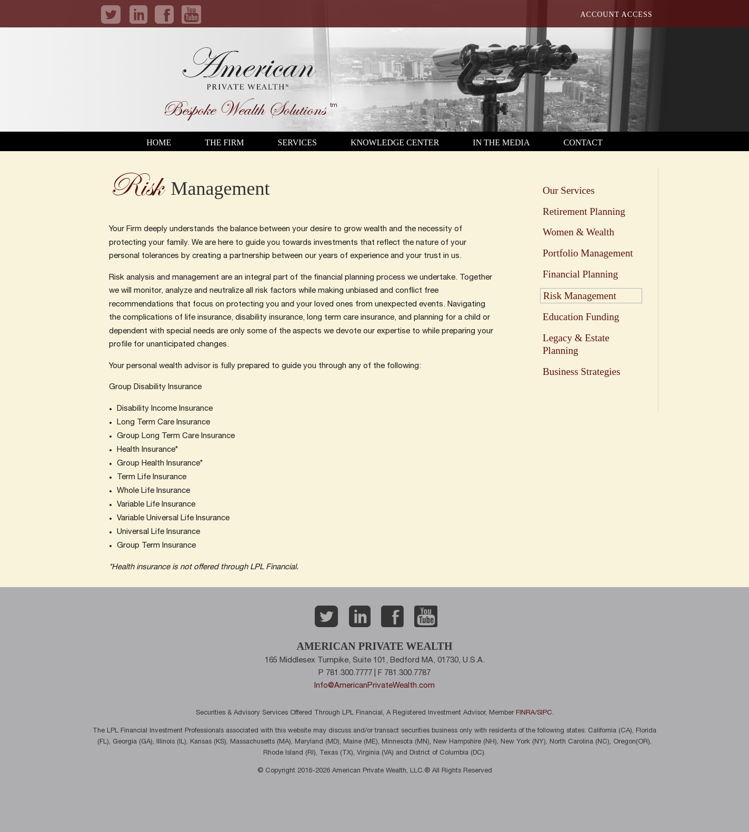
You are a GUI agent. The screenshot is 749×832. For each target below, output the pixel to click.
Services (297, 142)
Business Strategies (581, 371)
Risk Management (579, 295)
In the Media (501, 142)
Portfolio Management (588, 253)
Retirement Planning (584, 211)
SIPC (544, 713)
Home (158, 142)
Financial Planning (580, 274)
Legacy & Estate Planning (576, 344)
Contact (582, 142)
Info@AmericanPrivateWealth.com (374, 686)
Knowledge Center (395, 142)
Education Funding (581, 316)
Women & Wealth (578, 231)
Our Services (569, 190)
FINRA (525, 713)
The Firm (224, 142)
